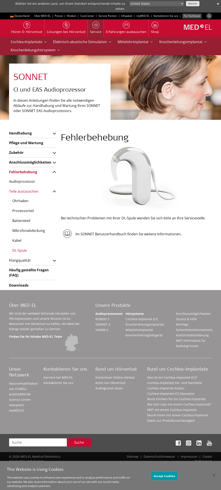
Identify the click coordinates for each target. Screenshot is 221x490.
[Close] (214, 478)
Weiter (192, 4)
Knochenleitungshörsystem (35, 50)
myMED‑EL (143, 16)
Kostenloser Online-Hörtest (115, 377)
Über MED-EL (42, 16)
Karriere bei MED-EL (58, 377)
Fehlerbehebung (23, 172)
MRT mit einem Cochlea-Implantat (172, 410)
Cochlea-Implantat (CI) (142, 319)
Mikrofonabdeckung (28, 230)
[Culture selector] (156, 3)
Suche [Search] (79, 442)
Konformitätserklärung (192, 335)
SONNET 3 (102, 324)
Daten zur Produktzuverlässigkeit (171, 420)
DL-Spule (19, 250)
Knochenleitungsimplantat (183, 41)
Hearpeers (16, 405)
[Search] (209, 16)
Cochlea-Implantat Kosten (166, 388)
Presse (59, 16)
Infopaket (126, 16)
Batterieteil (21, 220)
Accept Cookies (164, 479)
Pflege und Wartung (26, 142)
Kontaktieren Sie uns (166, 16)
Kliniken (71, 16)
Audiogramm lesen (109, 388)
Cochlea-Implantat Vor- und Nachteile (174, 383)
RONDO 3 (102, 319)
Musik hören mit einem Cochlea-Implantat (177, 415)
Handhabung (20, 133)
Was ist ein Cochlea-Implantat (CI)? (172, 377)
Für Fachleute (192, 16)
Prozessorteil (23, 210)
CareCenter (87, 16)
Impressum (189, 456)
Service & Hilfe (186, 319)
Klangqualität (20, 260)
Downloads (18, 285)
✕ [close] (218, 4)
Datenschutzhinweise (159, 456)
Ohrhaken (20, 200)
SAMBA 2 (101, 330)
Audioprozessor (22, 181)
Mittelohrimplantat (135, 41)
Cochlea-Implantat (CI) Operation (171, 394)
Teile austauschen (23, 191)
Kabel (16, 240)
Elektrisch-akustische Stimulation (82, 41)
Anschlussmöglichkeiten (30, 162)
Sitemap (133, 456)
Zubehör (16, 152)
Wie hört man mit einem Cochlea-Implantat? (179, 404)
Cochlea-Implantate (28, 41)
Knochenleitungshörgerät (144, 335)
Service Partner (107, 16)
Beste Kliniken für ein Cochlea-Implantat (176, 399)
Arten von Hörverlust (110, 383)
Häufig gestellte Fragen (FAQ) (29, 273)
